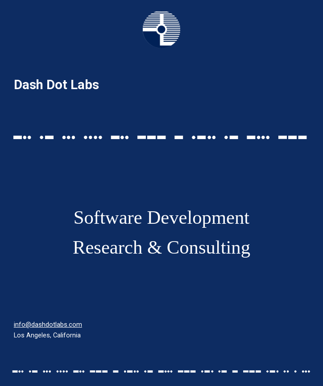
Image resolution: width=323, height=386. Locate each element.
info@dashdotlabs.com (48, 324)
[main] (161, 85)
